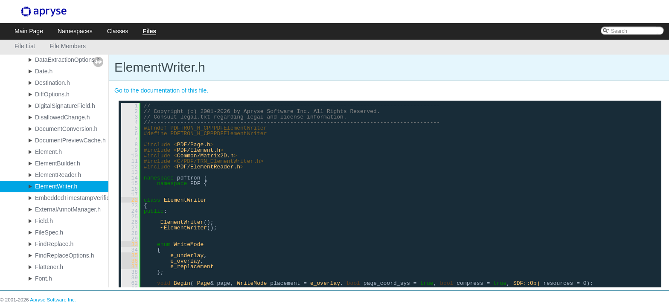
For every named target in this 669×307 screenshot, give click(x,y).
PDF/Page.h (193, 144)
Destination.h (52, 82)
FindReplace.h (54, 243)
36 (129, 261)
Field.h (44, 220)
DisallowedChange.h (62, 117)
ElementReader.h (58, 174)
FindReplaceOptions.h (64, 255)
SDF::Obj (526, 283)
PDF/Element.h (198, 150)
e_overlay (185, 261)
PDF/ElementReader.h (208, 167)
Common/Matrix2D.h (205, 155)
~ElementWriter (183, 228)
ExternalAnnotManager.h (68, 209)
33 (129, 244)
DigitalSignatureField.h (65, 105)
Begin (182, 283)
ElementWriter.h (56, 186)
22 (129, 200)
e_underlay (187, 255)
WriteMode (189, 244)
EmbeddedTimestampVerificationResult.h (89, 197)
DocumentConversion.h (66, 128)
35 (129, 255)
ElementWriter (185, 200)
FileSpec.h (49, 232)
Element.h (48, 151)
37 (129, 266)
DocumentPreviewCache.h (70, 140)
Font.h (43, 278)
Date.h (43, 71)
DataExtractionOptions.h (67, 59)
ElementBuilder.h (57, 163)
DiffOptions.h (52, 94)
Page (203, 283)
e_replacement (191, 266)
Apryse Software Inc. (53, 299)
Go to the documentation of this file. (161, 90)
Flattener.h (49, 267)
